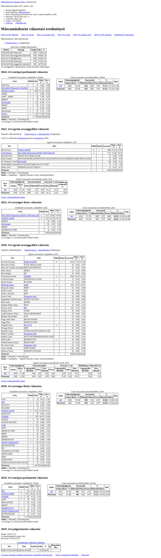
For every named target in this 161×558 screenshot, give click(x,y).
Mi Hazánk (6, 102)
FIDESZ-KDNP (8, 91)
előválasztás (21, 138)
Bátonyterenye (24, 12)
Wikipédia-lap (20, 23)
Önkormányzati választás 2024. (13, 2)
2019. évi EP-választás (102, 35)
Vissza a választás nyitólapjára (67, 555)
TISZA (4, 114)
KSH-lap (9, 23)
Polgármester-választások (124, 35)
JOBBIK (27, 276)
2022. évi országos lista (46, 35)
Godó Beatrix (38, 138)
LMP (26, 285)
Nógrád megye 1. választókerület (37, 134)
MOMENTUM (8, 508)
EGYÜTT (28, 325)
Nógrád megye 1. (12, 43)
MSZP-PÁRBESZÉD (10, 442)
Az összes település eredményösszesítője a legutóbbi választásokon (26, 555)
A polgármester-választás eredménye (31, 542)
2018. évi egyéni (64, 35)
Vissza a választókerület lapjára (13, 197)
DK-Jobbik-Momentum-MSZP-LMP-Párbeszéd (36, 153)
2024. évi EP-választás (9, 35)
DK (25, 308)
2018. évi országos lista (82, 35)
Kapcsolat (85, 555)
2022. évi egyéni (27, 35)
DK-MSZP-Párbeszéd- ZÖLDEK (15, 88)
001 (60, 86)
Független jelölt (30, 296)
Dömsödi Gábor (8, 285)
